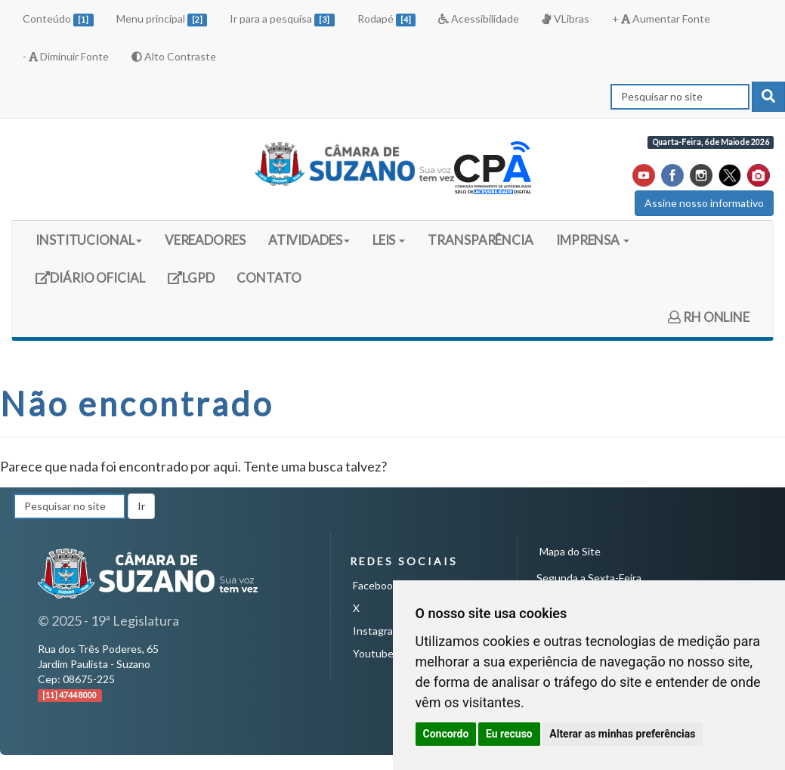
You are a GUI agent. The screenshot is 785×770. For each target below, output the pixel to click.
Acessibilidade (478, 18)
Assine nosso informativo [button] (704, 202)
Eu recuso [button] (509, 734)
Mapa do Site (570, 551)
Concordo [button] (446, 734)
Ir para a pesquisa (282, 19)
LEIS (389, 240)
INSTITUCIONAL (89, 240)
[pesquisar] (768, 97)
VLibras (565, 18)
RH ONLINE (708, 317)
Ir (141, 505)
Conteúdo (58, 19)
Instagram (377, 630)
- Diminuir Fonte (66, 56)
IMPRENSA (592, 240)
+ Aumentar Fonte (661, 18)
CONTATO (268, 278)
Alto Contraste (173, 56)
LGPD (196, 283)
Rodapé (386, 19)
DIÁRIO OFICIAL (90, 283)
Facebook (375, 585)
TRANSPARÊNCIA (480, 240)
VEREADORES (205, 240)
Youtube (373, 653)
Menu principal (162, 19)
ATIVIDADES (309, 240)
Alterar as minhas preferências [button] (622, 734)
